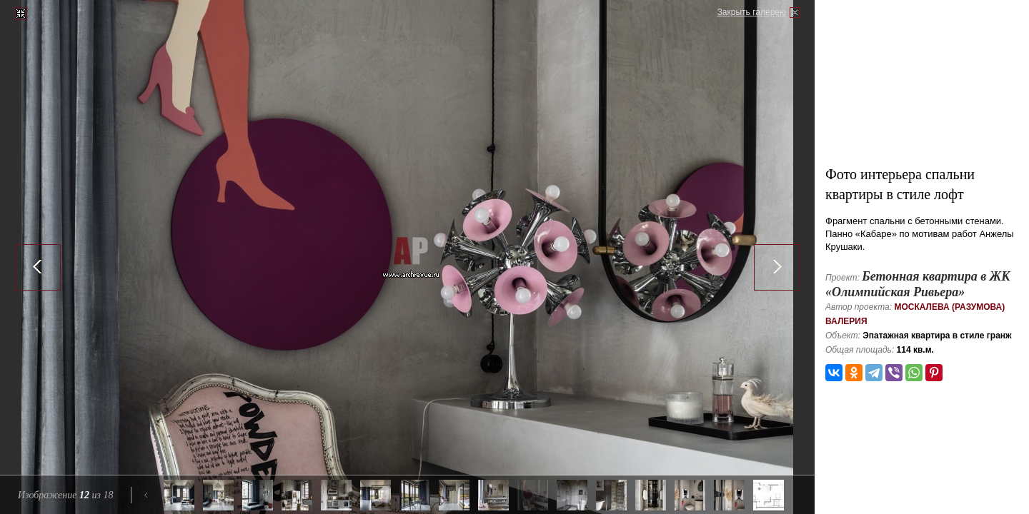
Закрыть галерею (751, 12)
